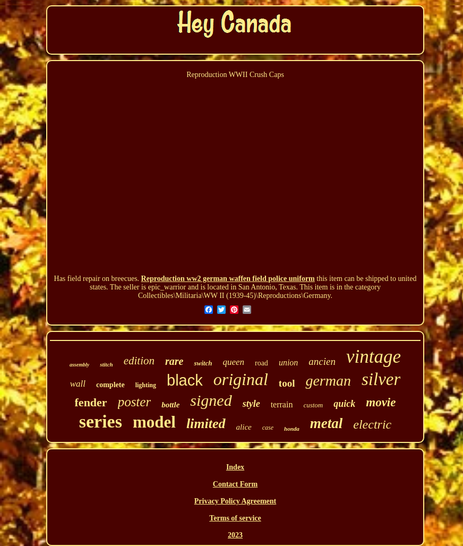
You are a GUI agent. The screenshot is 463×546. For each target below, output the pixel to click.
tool (287, 383)
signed (210, 400)
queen (233, 362)
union (288, 362)
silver (381, 379)
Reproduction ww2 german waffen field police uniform (228, 279)
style (251, 403)
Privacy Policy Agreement (235, 501)
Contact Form (235, 484)
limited (206, 423)
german (328, 380)
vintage (373, 356)
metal (326, 423)
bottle (170, 404)
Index (235, 467)
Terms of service (235, 518)
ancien (322, 361)
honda (291, 428)
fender (91, 402)
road (261, 363)
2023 (235, 535)
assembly (79, 365)
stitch (106, 364)
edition (139, 360)
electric (372, 424)
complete (110, 385)
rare (174, 361)
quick (344, 403)
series (100, 421)
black (185, 380)
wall (77, 384)
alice (244, 427)
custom (313, 405)
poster (134, 402)
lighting (145, 385)
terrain (282, 404)
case (267, 427)
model (154, 422)
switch (203, 363)
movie (381, 402)
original (240, 379)
